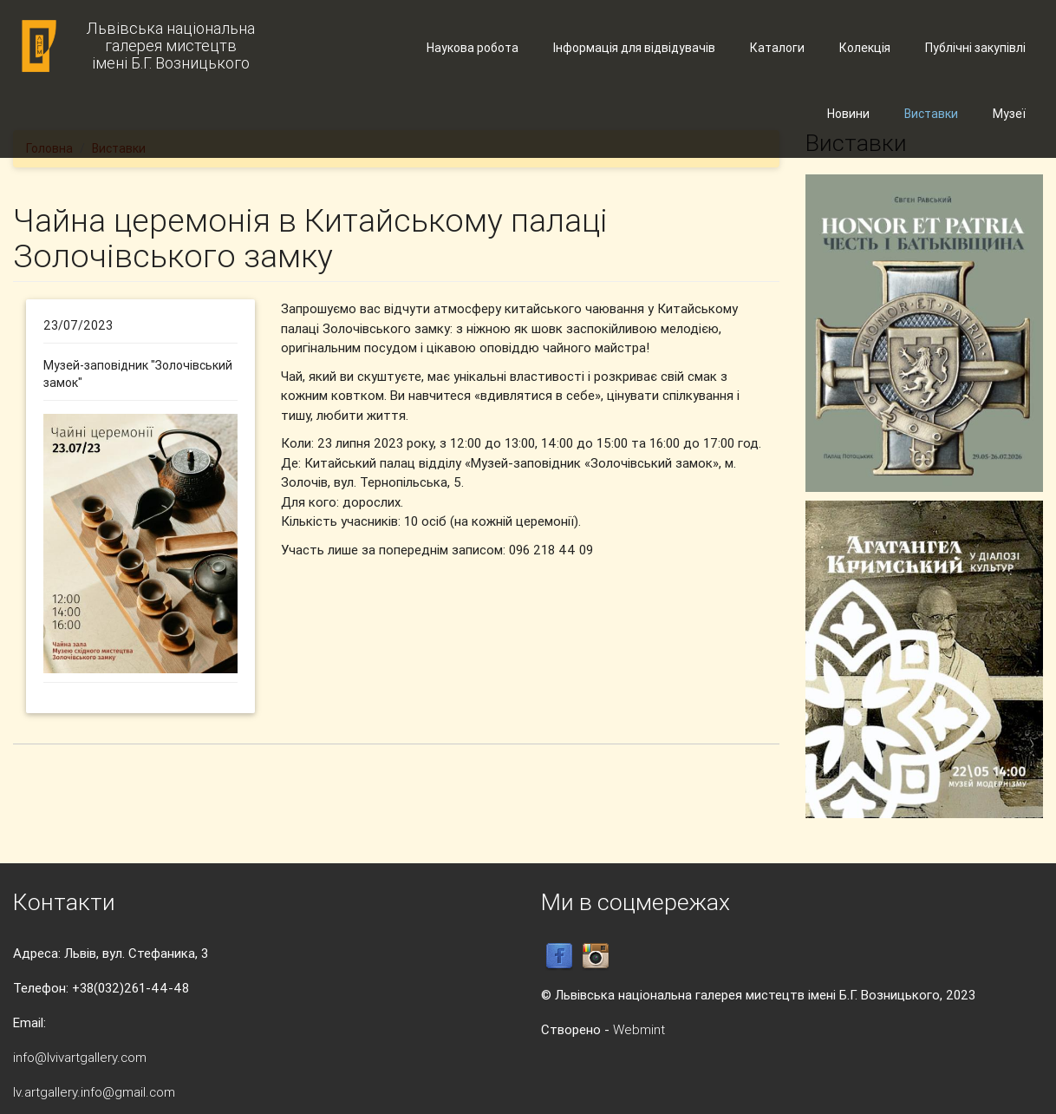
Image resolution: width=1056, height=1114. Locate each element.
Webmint (639, 1029)
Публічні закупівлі (975, 48)
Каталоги (777, 48)
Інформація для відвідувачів (634, 48)
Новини (848, 113)
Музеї (1009, 113)
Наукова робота (472, 48)
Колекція (864, 48)
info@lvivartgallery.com (80, 1057)
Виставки (931, 113)
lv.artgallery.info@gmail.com (94, 1092)
